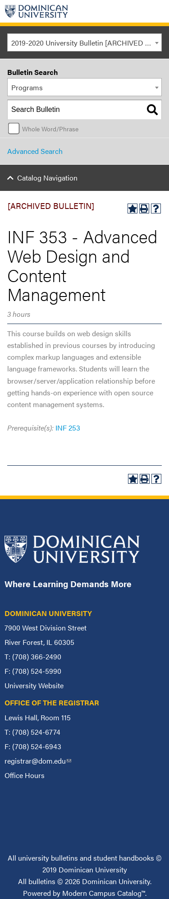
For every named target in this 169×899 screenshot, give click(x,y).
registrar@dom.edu (38, 760)
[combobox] (84, 42)
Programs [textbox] (27, 87)
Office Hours (25, 775)
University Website (34, 685)
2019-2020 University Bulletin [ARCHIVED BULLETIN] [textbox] (86, 42)
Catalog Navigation (47, 177)
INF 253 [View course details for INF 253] (67, 427)
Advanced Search (35, 151)
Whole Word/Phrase (50, 128)
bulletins (41, 881)
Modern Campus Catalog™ (103, 893)
